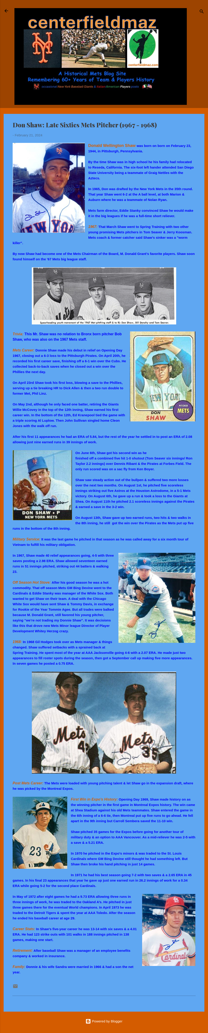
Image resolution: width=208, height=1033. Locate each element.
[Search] (201, 12)
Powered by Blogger (104, 1021)
